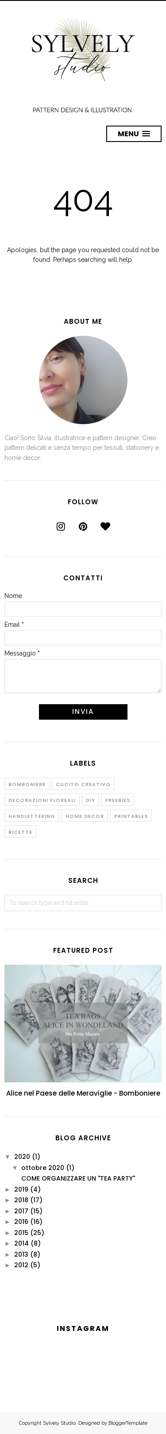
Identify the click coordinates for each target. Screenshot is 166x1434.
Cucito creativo (83, 784)
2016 (21, 1221)
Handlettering (31, 816)
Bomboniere (27, 784)
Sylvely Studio (59, 1423)
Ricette (20, 832)
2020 (22, 1156)
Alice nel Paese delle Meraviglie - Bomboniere (83, 1093)
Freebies (117, 800)
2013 (21, 1254)
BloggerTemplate (127, 1423)
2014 (21, 1243)
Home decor (85, 816)
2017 (21, 1211)
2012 (21, 1265)
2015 (21, 1232)
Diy (90, 800)
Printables (131, 816)
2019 (21, 1189)
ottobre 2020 (42, 1167)
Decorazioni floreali (42, 800)
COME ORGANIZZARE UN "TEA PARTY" (78, 1178)
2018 (21, 1200)
